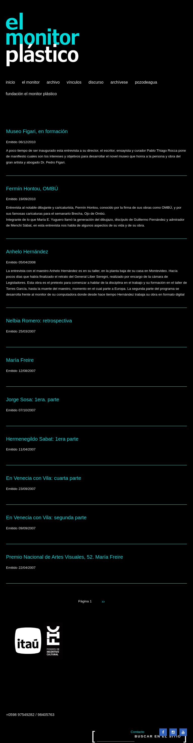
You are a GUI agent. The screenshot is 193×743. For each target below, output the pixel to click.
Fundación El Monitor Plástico (31, 94)
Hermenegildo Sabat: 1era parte (42, 439)
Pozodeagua (146, 84)
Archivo (54, 84)
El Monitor (31, 84)
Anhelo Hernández (27, 251)
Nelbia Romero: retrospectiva (39, 320)
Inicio (10, 82)
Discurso (96, 82)
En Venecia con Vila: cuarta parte (43, 478)
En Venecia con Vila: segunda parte (46, 517)
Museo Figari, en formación (37, 131)
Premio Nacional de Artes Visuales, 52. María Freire (64, 557)
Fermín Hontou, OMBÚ (32, 188)
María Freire (20, 360)
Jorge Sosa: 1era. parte (32, 399)
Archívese (119, 82)
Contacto (137, 732)
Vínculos (74, 84)
